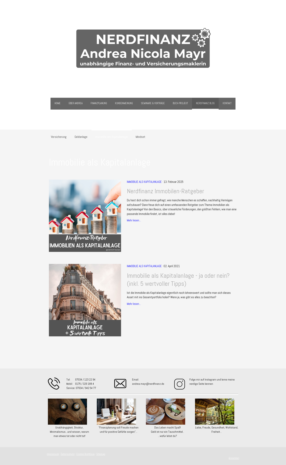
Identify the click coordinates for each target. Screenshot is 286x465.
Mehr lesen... (134, 220)
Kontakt (227, 103)
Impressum (53, 454)
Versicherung (59, 137)
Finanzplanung (99, 103)
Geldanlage (81, 137)
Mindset (140, 137)
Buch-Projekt (180, 103)
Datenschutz (68, 454)
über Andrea (76, 103)
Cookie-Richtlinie (85, 454)
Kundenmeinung (124, 103)
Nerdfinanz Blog (205, 103)
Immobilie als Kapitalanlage (111, 137)
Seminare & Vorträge (153, 103)
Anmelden (234, 458)
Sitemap (100, 454)
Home (58, 103)
